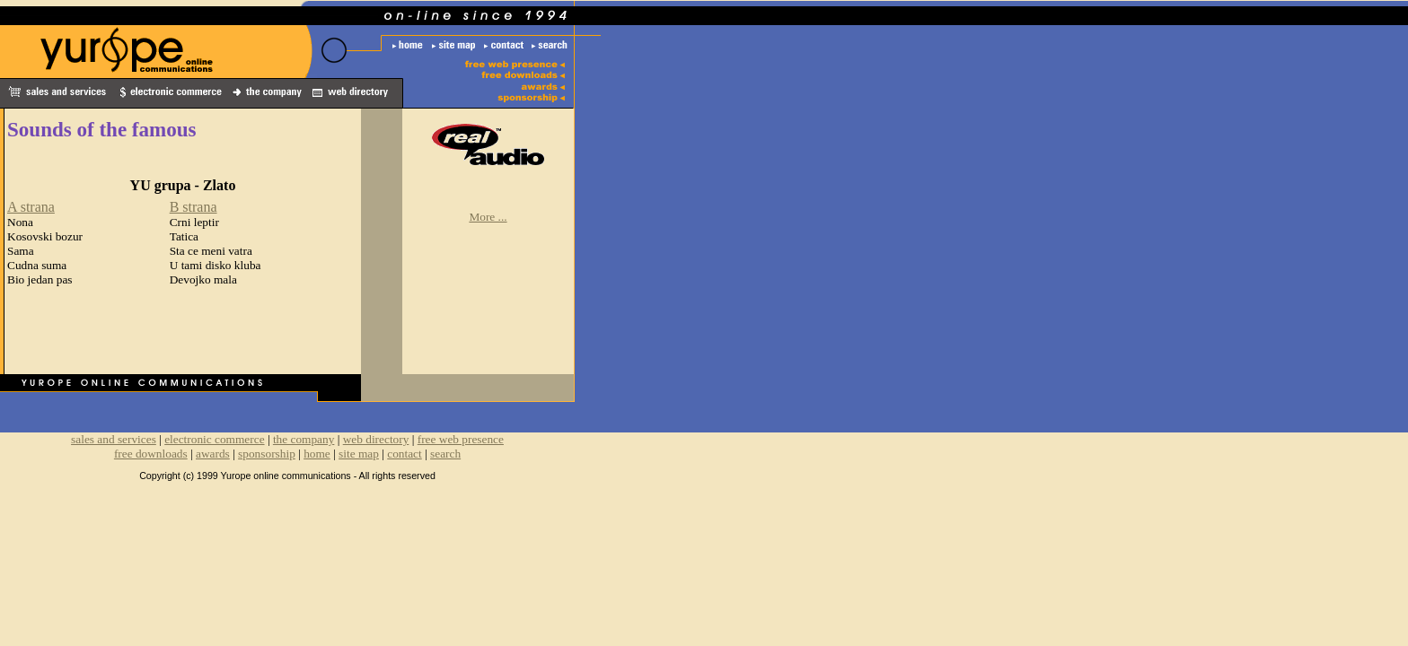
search (445, 453)
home (317, 453)
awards (213, 453)
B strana (193, 206)
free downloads (151, 453)
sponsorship (266, 453)
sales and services (113, 439)
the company (303, 439)
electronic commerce (214, 439)
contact (404, 453)
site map (359, 453)
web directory (376, 439)
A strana (31, 206)
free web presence (461, 439)
